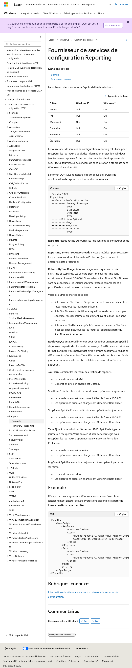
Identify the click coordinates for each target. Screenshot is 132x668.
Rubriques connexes (61, 79)
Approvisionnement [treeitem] (19, 388)
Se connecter (121, 4)
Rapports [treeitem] (16, 420)
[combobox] (22, 44)
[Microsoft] (6, 4)
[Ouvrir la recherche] (110, 4)
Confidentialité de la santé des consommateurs (26, 661)
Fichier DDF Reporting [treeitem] (23, 425)
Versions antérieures (60, 656)
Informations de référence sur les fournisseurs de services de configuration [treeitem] (23, 54)
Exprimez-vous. (113, 25)
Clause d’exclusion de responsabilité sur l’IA (24, 656)
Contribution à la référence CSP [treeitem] (23, 63)
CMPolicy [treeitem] (14, 187)
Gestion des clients (83, 39)
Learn (51, 39)
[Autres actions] (126, 39)
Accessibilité (90, 661)
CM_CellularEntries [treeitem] (18, 183)
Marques (106, 661)
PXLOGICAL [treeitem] (15, 392)
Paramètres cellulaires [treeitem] (20, 159)
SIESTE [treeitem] (12, 337)
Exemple (55, 74)
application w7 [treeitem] (16, 505)
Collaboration (92, 656)
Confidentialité (110, 656)
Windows (64, 39)
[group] (88, 547)
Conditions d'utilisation (68, 661)
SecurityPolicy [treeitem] (16, 439)
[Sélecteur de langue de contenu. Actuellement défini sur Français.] (10, 648)
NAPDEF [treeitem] (13, 341)
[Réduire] (40, 37)
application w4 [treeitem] (16, 500)
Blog (77, 656)
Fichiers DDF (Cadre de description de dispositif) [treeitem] (24, 69)
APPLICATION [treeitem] (16, 136)
